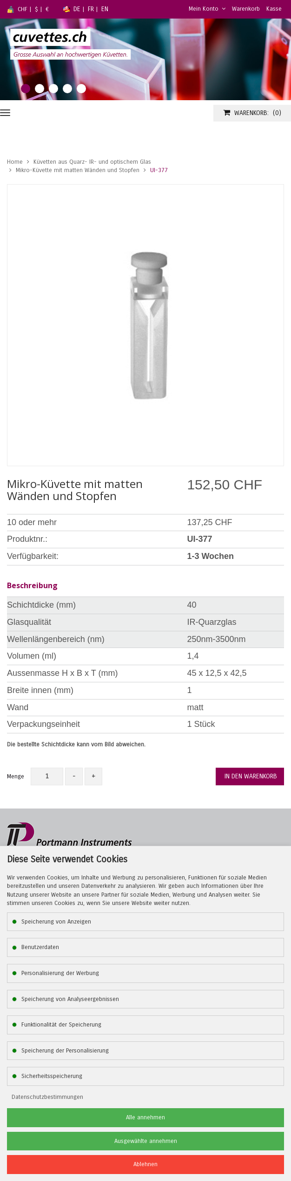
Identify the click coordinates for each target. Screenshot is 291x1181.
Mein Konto (207, 9)
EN (104, 9)
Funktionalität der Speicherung (61, 1024)
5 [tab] (81, 88)
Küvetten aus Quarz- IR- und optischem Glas (92, 162)
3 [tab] (53, 88)
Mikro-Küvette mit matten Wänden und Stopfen (77, 170)
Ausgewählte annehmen (145, 1141)
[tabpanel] (145, 59)
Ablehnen (145, 1164)
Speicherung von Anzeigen (56, 921)
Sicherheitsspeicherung (51, 1076)
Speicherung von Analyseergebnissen (70, 999)
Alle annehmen (145, 1117)
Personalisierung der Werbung (60, 973)
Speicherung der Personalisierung (65, 1050)
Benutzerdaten (40, 947)
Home (15, 162)
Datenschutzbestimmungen (47, 1097)
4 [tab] (67, 88)
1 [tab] (25, 88)
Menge (15, 776)
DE (76, 9)
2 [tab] (39, 88)
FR (91, 9)
